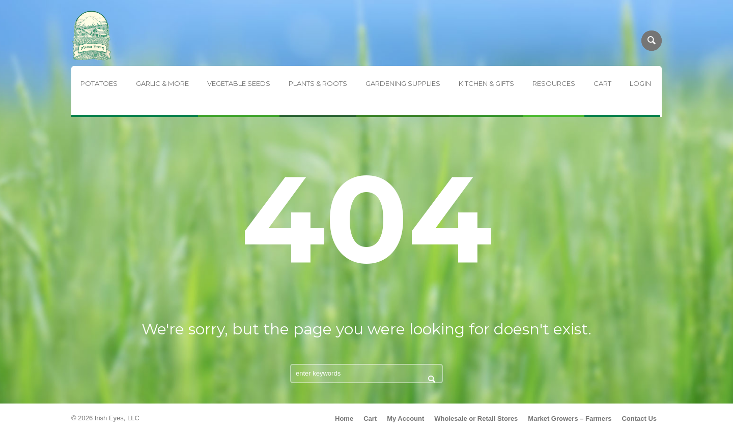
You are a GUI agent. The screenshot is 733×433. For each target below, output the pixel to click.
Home (344, 418)
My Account (405, 418)
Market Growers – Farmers (569, 418)
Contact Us (639, 418)
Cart (370, 418)
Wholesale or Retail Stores (476, 418)
